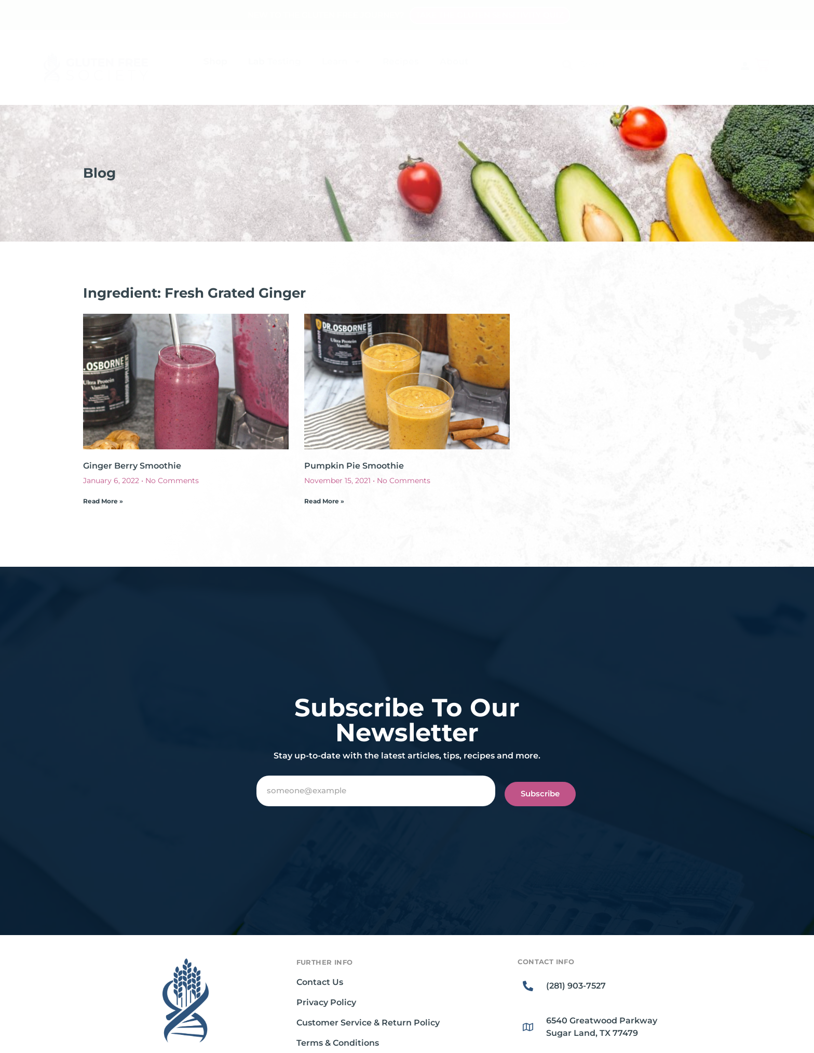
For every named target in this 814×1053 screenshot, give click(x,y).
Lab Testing (274, 61)
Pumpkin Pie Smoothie (354, 466)
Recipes (401, 61)
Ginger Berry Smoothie (132, 466)
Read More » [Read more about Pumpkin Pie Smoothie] (324, 501)
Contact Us (319, 982)
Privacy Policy (326, 1002)
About (454, 61)
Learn (342, 61)
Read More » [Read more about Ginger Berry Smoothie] (103, 501)
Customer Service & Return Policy (368, 1023)
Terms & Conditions (337, 1043)
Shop (215, 61)
